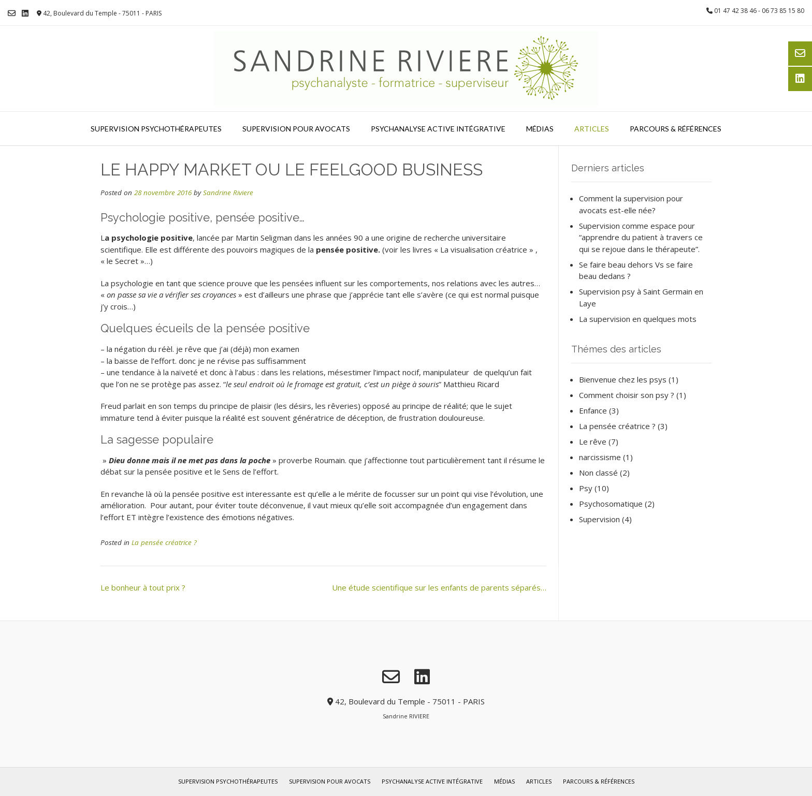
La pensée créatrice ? (164, 542)
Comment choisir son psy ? (626, 395)
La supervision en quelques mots (638, 319)
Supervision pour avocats (296, 128)
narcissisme (600, 457)
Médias (540, 128)
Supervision (599, 519)
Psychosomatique (611, 503)
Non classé (598, 472)
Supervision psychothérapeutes (156, 128)
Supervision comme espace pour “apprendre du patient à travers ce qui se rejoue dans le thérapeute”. (641, 237)
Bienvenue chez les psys (622, 379)
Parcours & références (675, 128)
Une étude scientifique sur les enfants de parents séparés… (439, 587)
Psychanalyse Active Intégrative (438, 128)
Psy (585, 488)
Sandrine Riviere (228, 192)
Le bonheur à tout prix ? (142, 587)
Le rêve (592, 441)
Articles (591, 128)
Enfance (593, 410)
